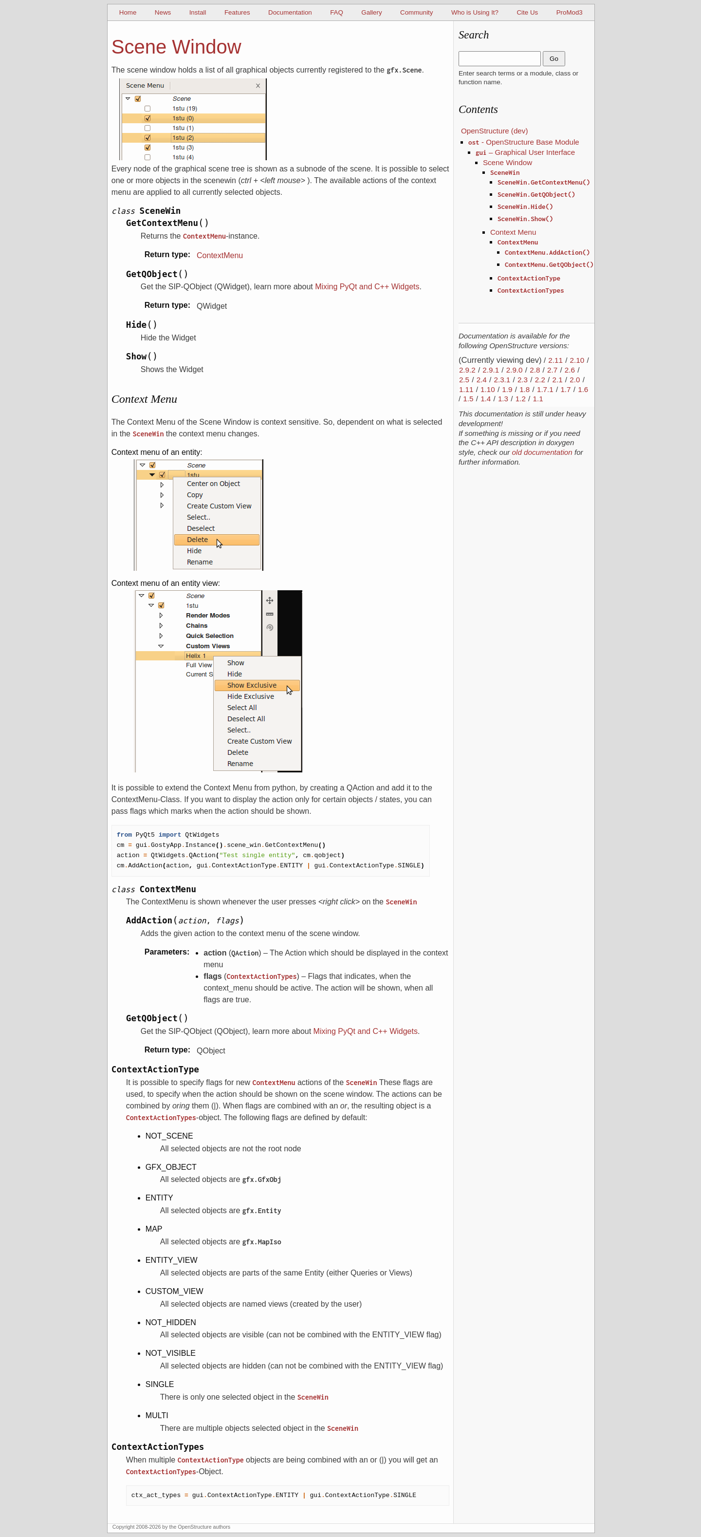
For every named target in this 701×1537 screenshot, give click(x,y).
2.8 (535, 370)
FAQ (336, 12)
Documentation (290, 12)
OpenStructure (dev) (494, 131)
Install (197, 12)
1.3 (503, 398)
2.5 (464, 379)
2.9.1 (490, 370)
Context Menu (513, 232)
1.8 (524, 389)
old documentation (542, 452)
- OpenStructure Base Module (523, 142)
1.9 (507, 389)
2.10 (577, 360)
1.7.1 (545, 389)
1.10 (487, 389)
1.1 (538, 398)
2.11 (555, 360)
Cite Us (527, 12)
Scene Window (507, 162)
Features (237, 12)
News (163, 12)
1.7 (565, 389)
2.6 (570, 370)
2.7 (552, 370)
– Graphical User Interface (525, 152)
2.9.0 (514, 370)
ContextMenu (220, 255)
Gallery (371, 12)
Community (416, 12)
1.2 (521, 398)
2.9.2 (467, 370)
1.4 (485, 398)
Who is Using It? (474, 12)
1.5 (468, 398)
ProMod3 (569, 12)
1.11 (466, 389)
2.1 (557, 379)
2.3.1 (502, 379)
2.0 (575, 379)
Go (554, 58)
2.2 (540, 379)
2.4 (482, 379)
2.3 (522, 379)
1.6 (583, 389)
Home (128, 12)
